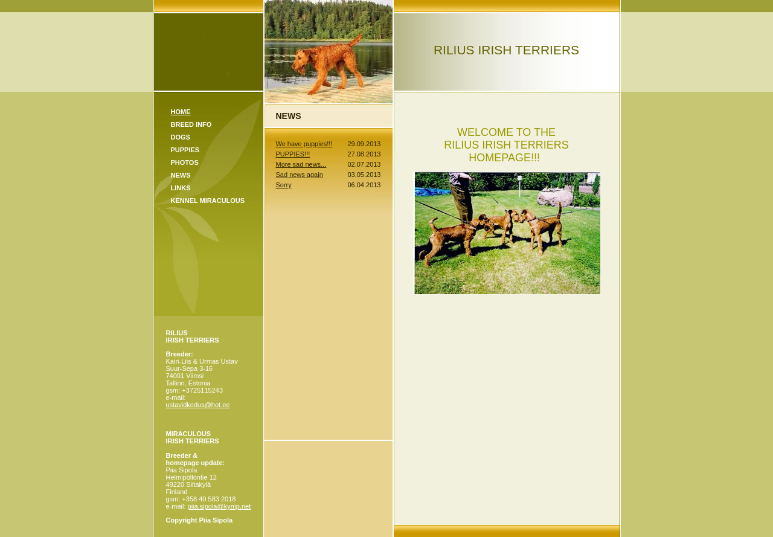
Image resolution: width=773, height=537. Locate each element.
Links (181, 187)
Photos (185, 162)
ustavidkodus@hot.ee (198, 404)
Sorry (284, 184)
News (181, 175)
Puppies (185, 149)
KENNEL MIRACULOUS (208, 200)
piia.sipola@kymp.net (219, 506)
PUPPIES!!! (293, 154)
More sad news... (301, 164)
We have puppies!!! (304, 143)
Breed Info (191, 124)
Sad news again (299, 174)
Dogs (180, 137)
